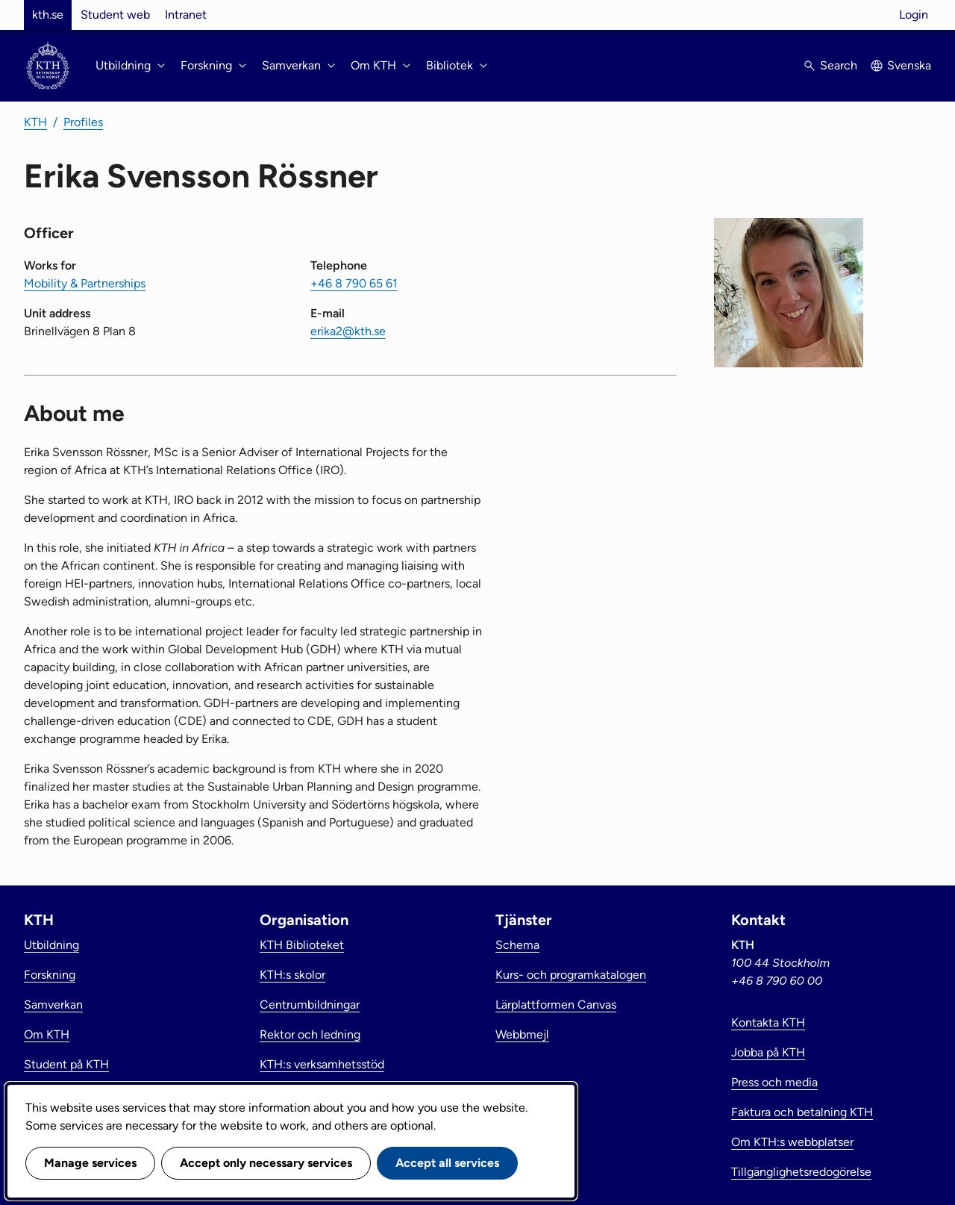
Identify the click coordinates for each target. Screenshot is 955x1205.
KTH (35, 122)
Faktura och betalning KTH (802, 1112)
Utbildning (51, 945)
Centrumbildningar (310, 1004)
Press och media (774, 1082)
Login (913, 14)
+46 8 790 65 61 (354, 283)
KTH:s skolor (292, 975)
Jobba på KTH (768, 1052)
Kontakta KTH (768, 1022)
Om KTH (46, 1034)
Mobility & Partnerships (84, 283)
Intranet (186, 14)
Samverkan (53, 1004)
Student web (115, 14)
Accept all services (447, 1163)
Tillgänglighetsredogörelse (801, 1172)
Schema (517, 945)
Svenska (909, 65)
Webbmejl (522, 1034)
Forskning (49, 975)
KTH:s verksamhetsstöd (322, 1064)
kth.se (47, 14)
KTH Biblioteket (302, 945)
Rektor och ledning (310, 1034)
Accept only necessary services (266, 1163)
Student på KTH (66, 1064)
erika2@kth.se (348, 331)
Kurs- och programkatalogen (570, 975)
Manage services (90, 1163)
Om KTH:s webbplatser (792, 1142)
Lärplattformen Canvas (555, 1004)
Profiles (83, 122)
